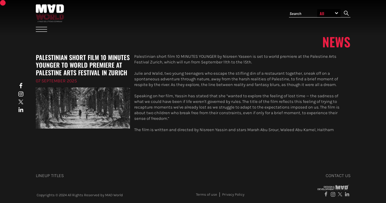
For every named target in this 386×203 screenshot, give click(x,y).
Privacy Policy (233, 194)
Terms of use (206, 194)
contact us (338, 175)
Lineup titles (50, 175)
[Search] (303, 13)
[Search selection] (329, 13)
